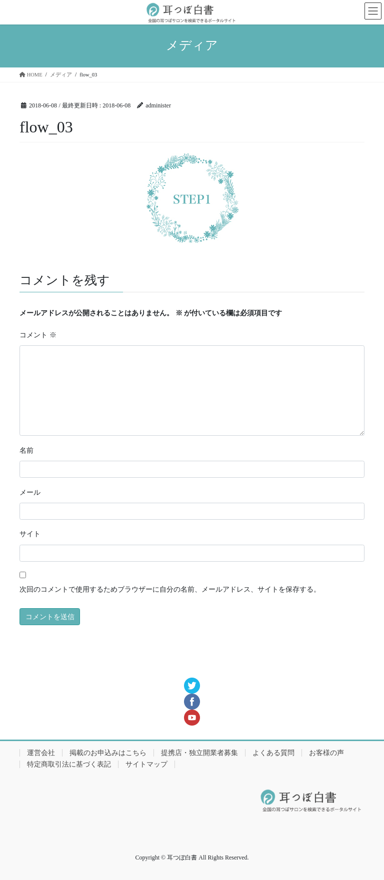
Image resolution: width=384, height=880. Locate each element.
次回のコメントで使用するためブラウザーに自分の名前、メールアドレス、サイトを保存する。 (170, 589)
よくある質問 (273, 753)
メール (30, 492)
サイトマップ (147, 764)
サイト (30, 534)
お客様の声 (326, 753)
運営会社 (41, 753)
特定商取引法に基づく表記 (69, 764)
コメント (38, 335)
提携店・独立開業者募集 (199, 753)
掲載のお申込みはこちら (108, 753)
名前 (27, 450)
